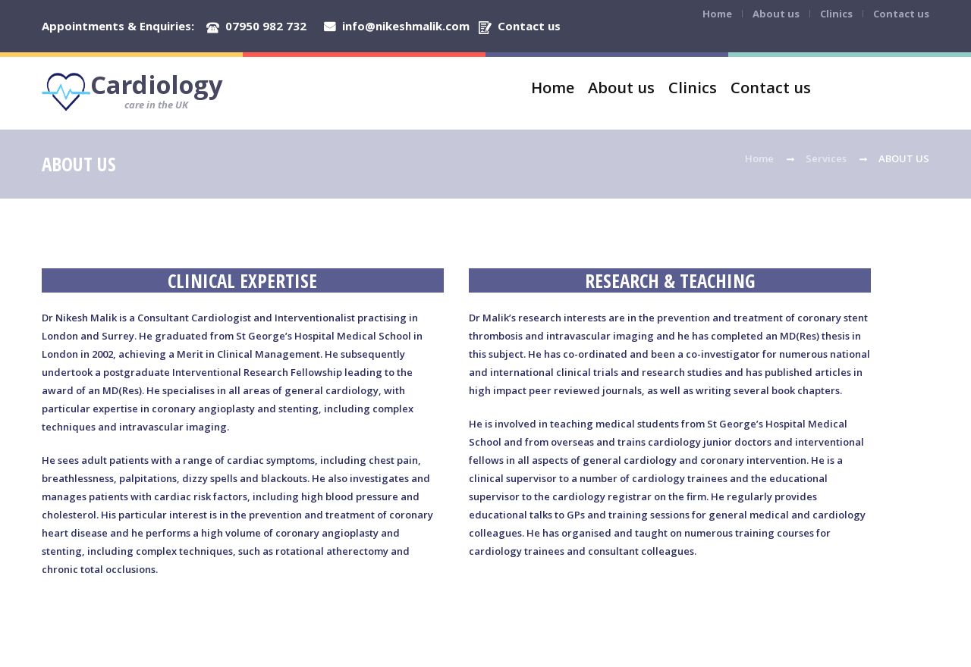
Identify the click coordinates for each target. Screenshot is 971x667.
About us (776, 13)
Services (826, 158)
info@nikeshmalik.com (406, 25)
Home (717, 13)
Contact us (529, 25)
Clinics (836, 13)
